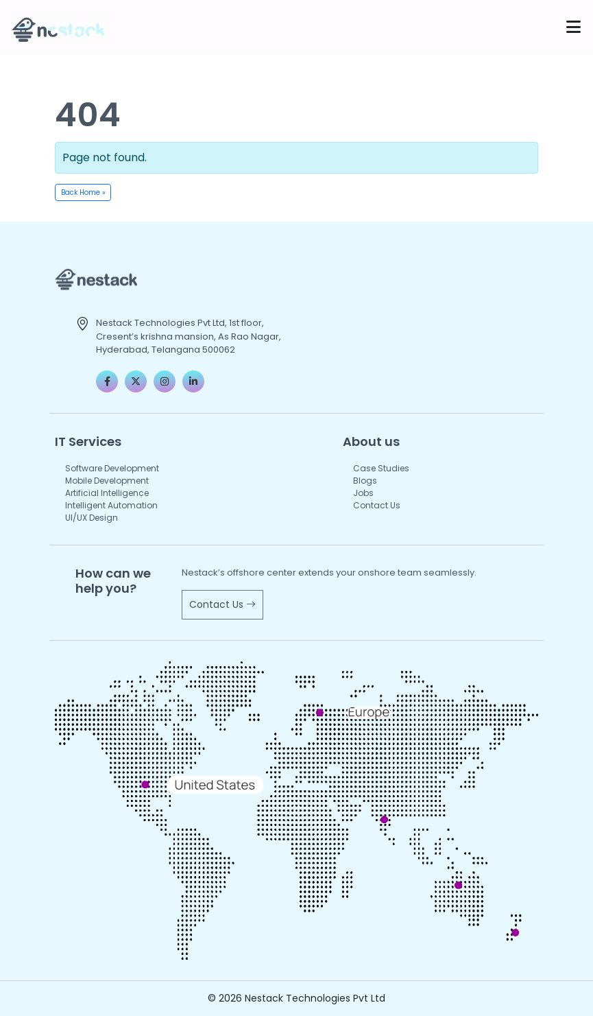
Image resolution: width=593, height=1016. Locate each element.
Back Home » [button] (83, 192)
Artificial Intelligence (107, 493)
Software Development (112, 468)
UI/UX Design (91, 517)
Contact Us (376, 505)
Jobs (363, 493)
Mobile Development (107, 480)
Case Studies (381, 468)
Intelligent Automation (111, 505)
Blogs (365, 480)
